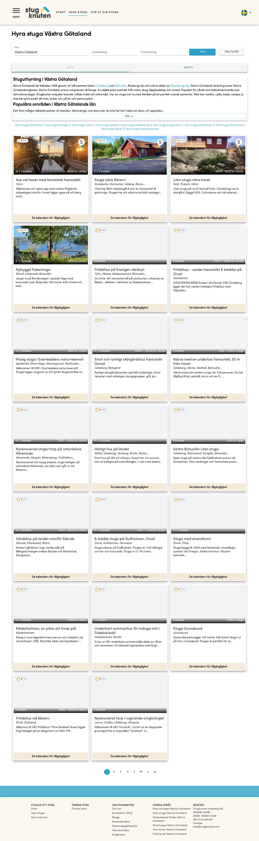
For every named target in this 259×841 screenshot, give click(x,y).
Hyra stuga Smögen (56, 125)
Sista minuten (39, 817)
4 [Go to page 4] (127, 772)
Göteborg (102, 86)
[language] (246, 12)
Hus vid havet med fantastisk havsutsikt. (48, 180)
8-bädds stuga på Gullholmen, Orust (124, 539)
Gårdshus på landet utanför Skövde (45, 539)
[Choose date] (115, 52)
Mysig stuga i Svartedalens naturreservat (49, 359)
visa (129, 116)
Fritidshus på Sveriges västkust (119, 270)
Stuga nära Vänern (110, 180)
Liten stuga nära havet (191, 180)
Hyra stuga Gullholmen (198, 125)
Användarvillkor (121, 822)
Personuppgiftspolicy (124, 826)
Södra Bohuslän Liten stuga (196, 449)
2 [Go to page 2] (114, 772)
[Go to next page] (148, 772)
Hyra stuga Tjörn (82, 125)
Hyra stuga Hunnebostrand (142, 129)
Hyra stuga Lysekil (106, 125)
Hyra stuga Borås (111, 129)
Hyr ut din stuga (104, 12)
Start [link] (60, 12)
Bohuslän (120, 86)
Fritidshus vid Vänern (32, 718)
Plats (16, 47)
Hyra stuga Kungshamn (167, 125)
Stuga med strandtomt (192, 539)
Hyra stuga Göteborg (28, 125)
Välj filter (231, 52)
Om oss (116, 809)
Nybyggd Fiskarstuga (33, 270)
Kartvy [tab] (188, 68)
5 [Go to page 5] (134, 772)
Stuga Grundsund (187, 629)
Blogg (115, 817)
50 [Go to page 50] (141, 772)
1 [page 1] (107, 772)
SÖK (202, 52)
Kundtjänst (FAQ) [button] (122, 813)
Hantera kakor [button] (121, 830)
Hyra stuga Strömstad (228, 125)
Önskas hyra (79, 809)
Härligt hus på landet (111, 449)
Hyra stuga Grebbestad (135, 125)
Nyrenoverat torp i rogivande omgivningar (129, 718)
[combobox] (49, 52)
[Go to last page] (155, 772)
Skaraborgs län (180, 86)
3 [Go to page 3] (121, 772)
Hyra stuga (78, 12)
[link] (171, 809)
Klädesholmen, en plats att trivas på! (46, 629)
